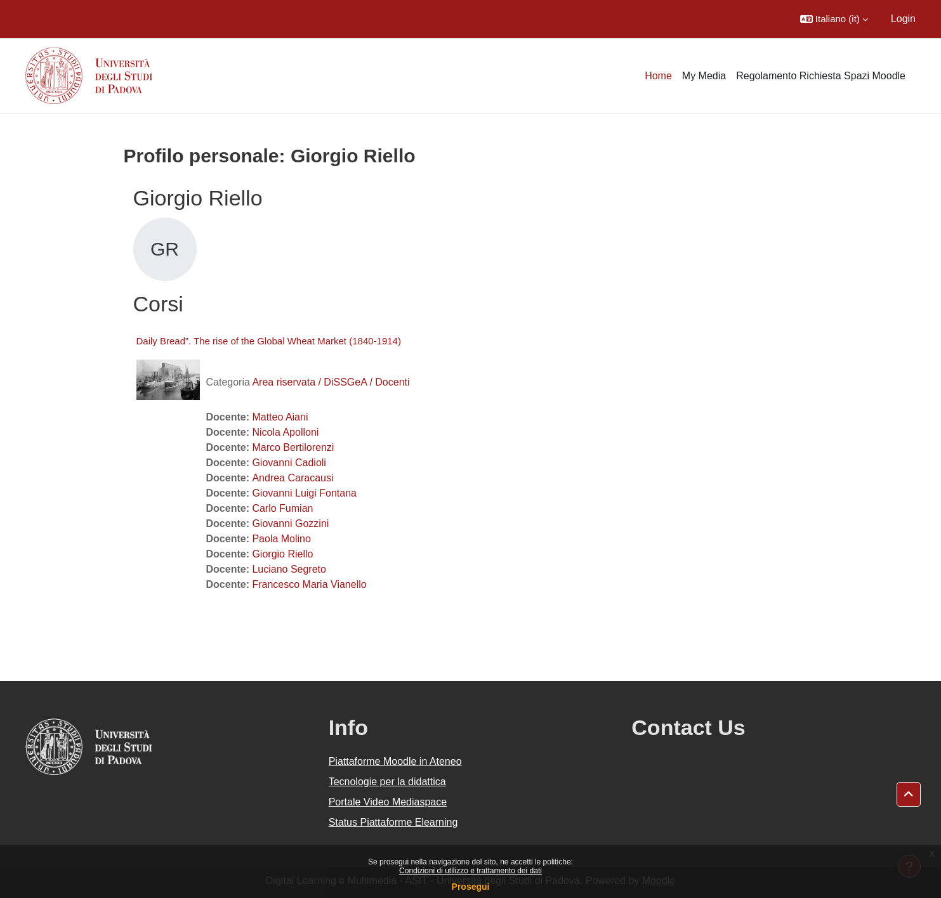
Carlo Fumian (282, 508)
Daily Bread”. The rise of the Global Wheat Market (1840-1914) (268, 340)
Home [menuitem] (658, 75)
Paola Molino (281, 538)
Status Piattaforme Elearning (393, 822)
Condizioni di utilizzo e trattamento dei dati (470, 870)
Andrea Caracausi (292, 477)
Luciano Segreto (289, 569)
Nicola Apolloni (285, 432)
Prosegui (471, 887)
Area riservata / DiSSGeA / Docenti (330, 382)
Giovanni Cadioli (289, 462)
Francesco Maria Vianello (309, 584)
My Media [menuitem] (704, 75)
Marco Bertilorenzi (293, 447)
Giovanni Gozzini (290, 523)
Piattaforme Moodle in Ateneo (395, 761)
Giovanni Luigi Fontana (304, 493)
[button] (834, 19)
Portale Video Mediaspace (388, 802)
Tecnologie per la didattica (387, 781)
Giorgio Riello (282, 554)
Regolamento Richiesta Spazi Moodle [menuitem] (820, 75)
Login (903, 18)
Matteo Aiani (280, 417)
